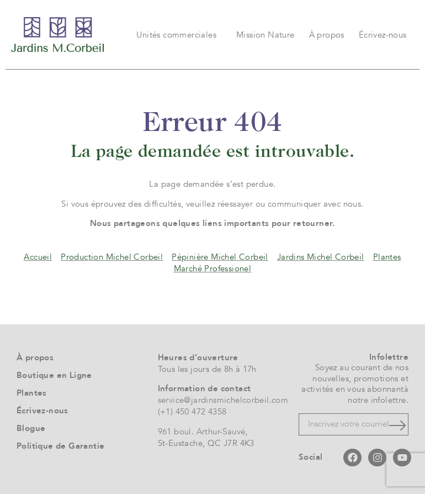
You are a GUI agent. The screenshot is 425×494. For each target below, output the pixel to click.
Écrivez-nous (383, 34)
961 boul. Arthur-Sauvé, (203, 431)
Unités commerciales (179, 34)
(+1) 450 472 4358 (192, 411)
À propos (326, 34)
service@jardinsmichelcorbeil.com (223, 400)
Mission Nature (265, 34)
